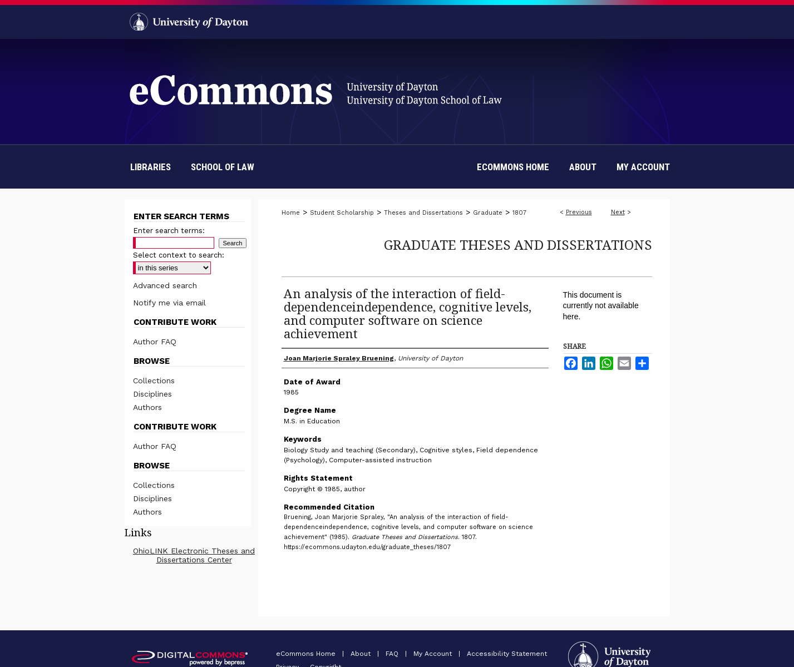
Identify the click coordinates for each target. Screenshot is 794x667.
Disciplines (152, 393)
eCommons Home (307, 654)
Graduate (487, 212)
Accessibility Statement (507, 654)
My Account (433, 654)
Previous (579, 212)
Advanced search (165, 285)
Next (618, 212)
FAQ (393, 654)
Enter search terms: (169, 230)
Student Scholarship (342, 212)
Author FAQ (154, 341)
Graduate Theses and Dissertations (518, 244)
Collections (154, 380)
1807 (519, 212)
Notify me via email (169, 302)
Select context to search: (178, 255)
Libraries (150, 166)
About (362, 654)
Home (291, 212)
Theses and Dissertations (423, 212)
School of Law (222, 166)
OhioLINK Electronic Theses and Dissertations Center (194, 555)
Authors (147, 407)
